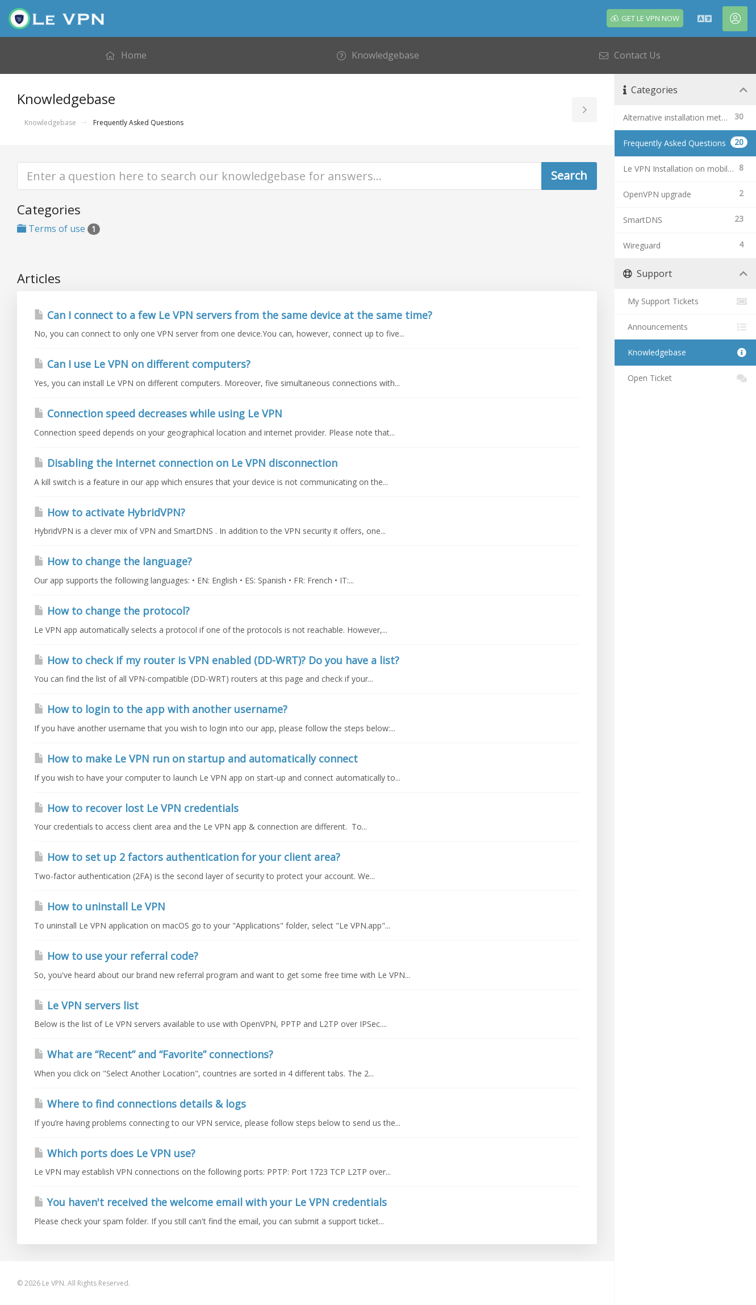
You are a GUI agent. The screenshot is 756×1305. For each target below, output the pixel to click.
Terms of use (58, 228)
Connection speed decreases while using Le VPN (158, 413)
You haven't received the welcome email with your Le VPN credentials (210, 1202)
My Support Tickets (685, 301)
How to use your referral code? (116, 956)
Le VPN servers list (86, 1005)
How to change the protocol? (112, 611)
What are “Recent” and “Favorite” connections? (153, 1054)
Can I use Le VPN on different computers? (142, 364)
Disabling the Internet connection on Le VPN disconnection (185, 463)
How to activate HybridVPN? (109, 512)
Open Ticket (685, 378)
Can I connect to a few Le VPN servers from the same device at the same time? (233, 315)
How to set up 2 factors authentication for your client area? (187, 857)
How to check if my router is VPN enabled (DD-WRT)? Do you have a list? (216, 660)
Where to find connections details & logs (140, 1104)
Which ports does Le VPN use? (114, 1153)
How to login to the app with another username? (160, 709)
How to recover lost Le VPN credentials (136, 808)
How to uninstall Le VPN (99, 906)
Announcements (685, 327)
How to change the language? (113, 561)
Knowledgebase (50, 122)
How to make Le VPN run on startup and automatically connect (196, 758)
